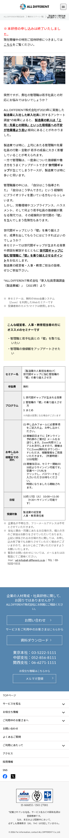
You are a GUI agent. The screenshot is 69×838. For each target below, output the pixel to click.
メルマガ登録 (34, 678)
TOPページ (9, 695)
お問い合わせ (34, 620)
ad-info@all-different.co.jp (30, 560)
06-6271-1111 (43, 662)
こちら (8, 44)
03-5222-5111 (43, 652)
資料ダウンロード (35, 640)
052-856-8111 (43, 657)
